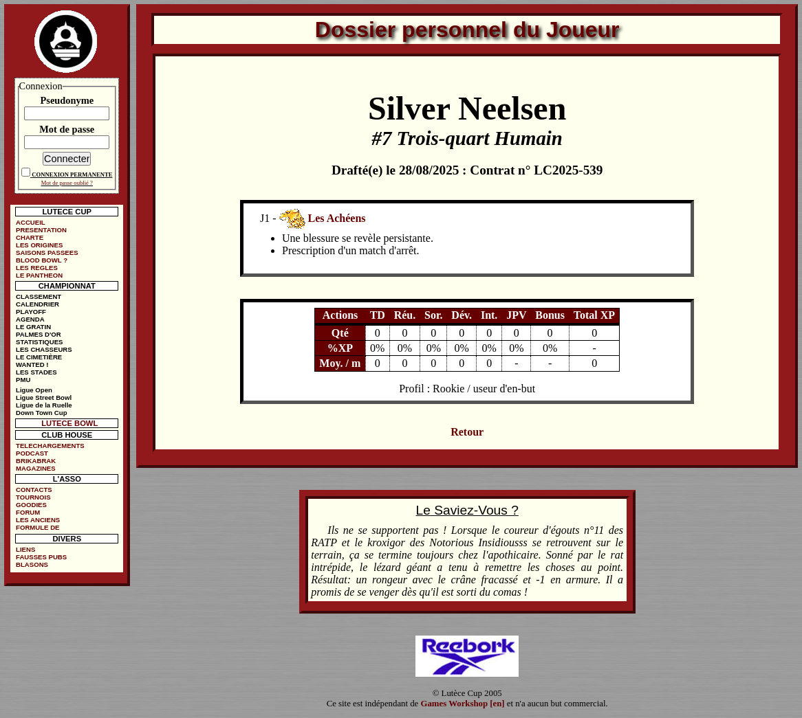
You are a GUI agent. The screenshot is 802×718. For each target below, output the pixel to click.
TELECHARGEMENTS (50, 445)
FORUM (28, 512)
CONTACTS (34, 489)
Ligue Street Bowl (44, 397)
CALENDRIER (37, 304)
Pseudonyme (67, 100)
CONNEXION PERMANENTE (72, 174)
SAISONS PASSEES (47, 252)
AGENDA (30, 319)
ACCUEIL (30, 222)
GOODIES (31, 504)
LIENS (25, 549)
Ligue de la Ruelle (44, 405)
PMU (23, 379)
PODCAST (32, 453)
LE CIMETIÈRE (39, 357)
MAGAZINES (36, 468)
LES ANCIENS (38, 520)
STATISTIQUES (39, 342)
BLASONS (32, 564)
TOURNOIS (33, 497)
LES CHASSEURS (44, 349)
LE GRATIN (33, 326)
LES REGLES (37, 267)
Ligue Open (34, 390)
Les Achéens (337, 217)
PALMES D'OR (38, 334)
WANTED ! (32, 364)
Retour (467, 432)
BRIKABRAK (36, 460)
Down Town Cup (41, 412)
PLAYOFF (31, 311)
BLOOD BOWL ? (41, 260)
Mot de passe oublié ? (67, 182)
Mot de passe (66, 129)
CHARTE (29, 237)
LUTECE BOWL (69, 423)
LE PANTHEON (39, 275)
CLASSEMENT (38, 296)
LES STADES (36, 372)
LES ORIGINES (39, 245)
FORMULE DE (37, 527)
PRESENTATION (41, 230)
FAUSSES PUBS (41, 557)
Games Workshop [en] (463, 703)
